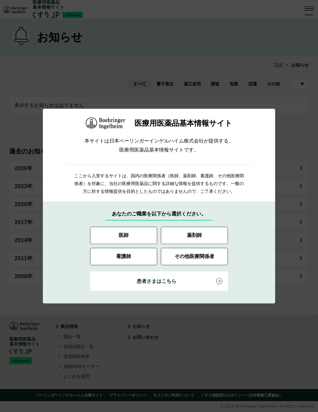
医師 (124, 235)
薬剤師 (194, 235)
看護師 (123, 256)
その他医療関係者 (194, 256)
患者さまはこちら (156, 281)
